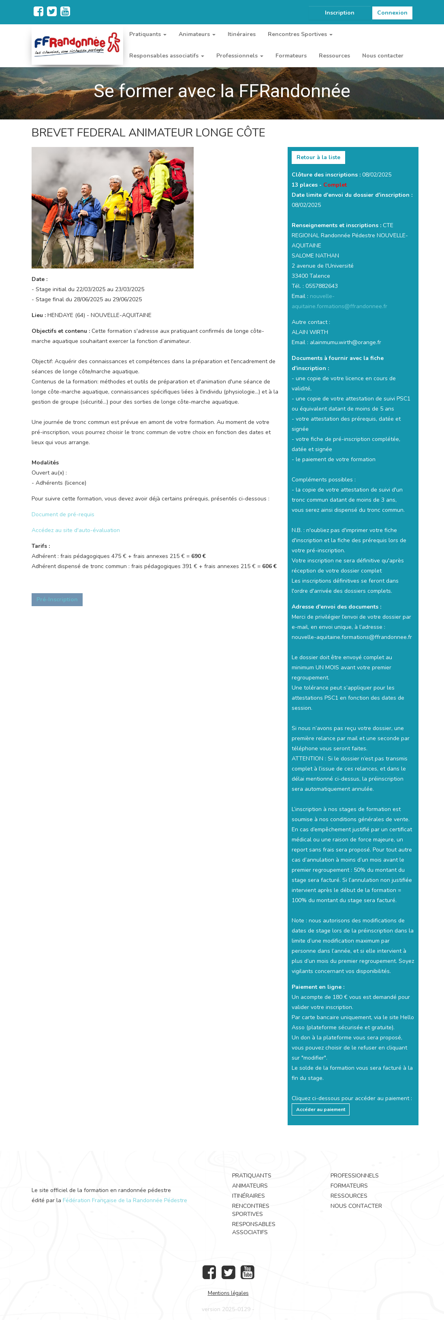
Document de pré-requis (63, 514)
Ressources (334, 56)
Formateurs (291, 56)
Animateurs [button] (197, 34)
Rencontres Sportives (250, 1210)
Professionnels (355, 1175)
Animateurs (250, 1186)
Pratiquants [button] (147, 34)
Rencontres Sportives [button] (300, 34)
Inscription (339, 13)
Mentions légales (228, 1293)
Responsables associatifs (253, 1228)
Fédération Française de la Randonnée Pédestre (125, 1200)
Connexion (392, 13)
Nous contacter (382, 56)
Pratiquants (251, 1175)
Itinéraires (242, 34)
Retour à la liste (318, 157)
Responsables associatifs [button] (166, 56)
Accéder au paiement (320, 1109)
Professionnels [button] (239, 56)
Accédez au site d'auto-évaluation (76, 530)
